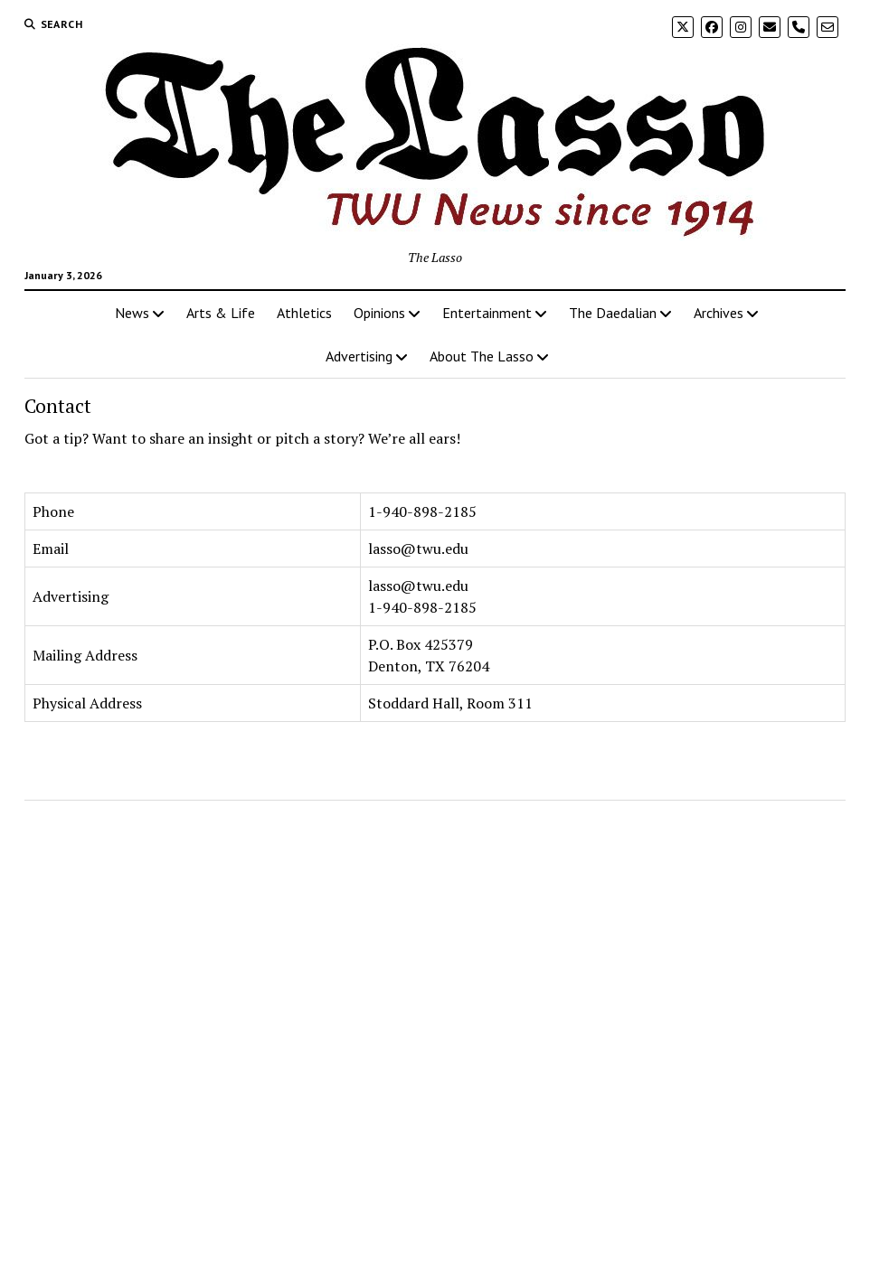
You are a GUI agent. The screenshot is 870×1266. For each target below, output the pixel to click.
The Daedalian (613, 313)
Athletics (304, 313)
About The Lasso (482, 356)
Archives (718, 313)
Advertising (359, 356)
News (132, 313)
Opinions (379, 313)
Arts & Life (220, 313)
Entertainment (487, 313)
